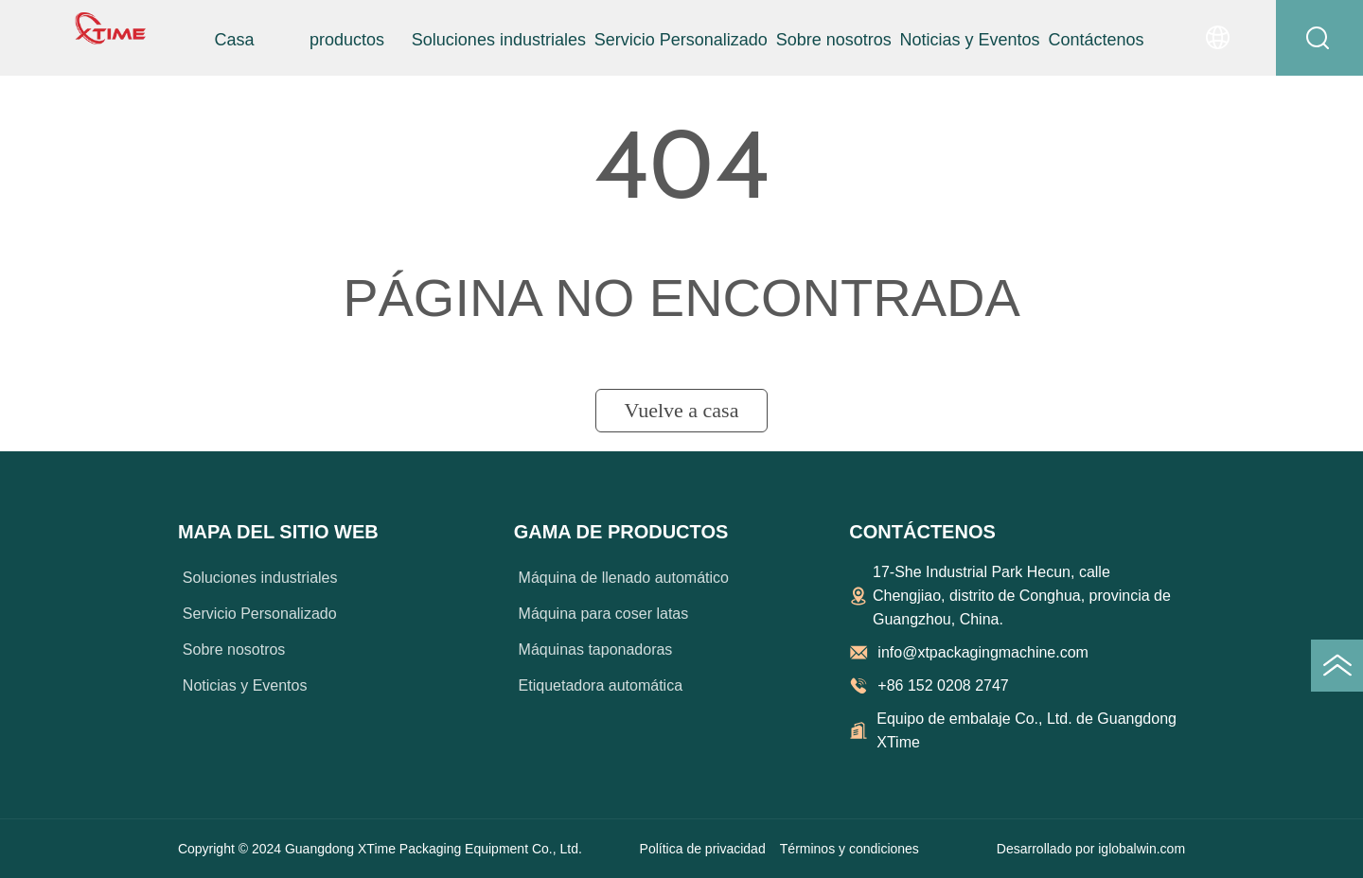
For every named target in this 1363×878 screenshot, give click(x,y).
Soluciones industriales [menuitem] (499, 39)
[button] (347, 40)
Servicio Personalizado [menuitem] (681, 39)
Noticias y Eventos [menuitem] (970, 39)
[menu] (665, 39)
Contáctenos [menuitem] (1096, 39)
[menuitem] (347, 39)
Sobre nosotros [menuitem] (834, 39)
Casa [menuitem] (234, 39)
